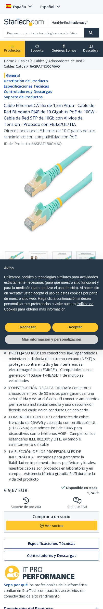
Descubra (90, 49)
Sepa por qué (16, 584)
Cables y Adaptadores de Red (58, 60)
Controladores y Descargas (28, 91)
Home (9, 60)
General (13, 75)
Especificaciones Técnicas (26, 86)
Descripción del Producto (26, 80)
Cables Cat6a (14, 66)
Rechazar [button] (28, 327)
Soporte (37, 49)
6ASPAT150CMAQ (45, 66)
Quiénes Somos (64, 49)
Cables (23, 60)
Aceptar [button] (75, 327)
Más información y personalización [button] (51, 339)
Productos (12, 49)
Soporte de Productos (23, 96)
